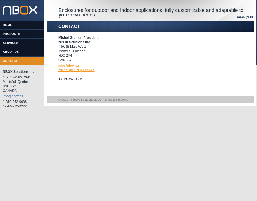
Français (245, 17)
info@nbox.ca (13, 96)
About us (11, 51)
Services (10, 42)
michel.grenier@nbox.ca (76, 70)
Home (7, 25)
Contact (10, 61)
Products (11, 33)
